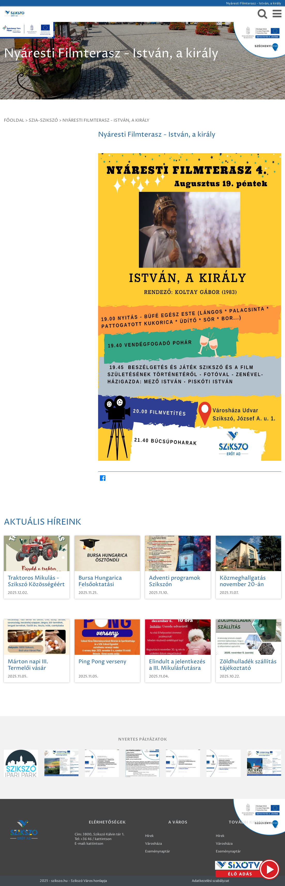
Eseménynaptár (157, 851)
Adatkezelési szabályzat (210, 881)
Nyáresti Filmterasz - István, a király (105, 120)
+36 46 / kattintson (96, 839)
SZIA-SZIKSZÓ (43, 120)
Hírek (149, 836)
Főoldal (14, 120)
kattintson (94, 843)
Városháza (153, 843)
